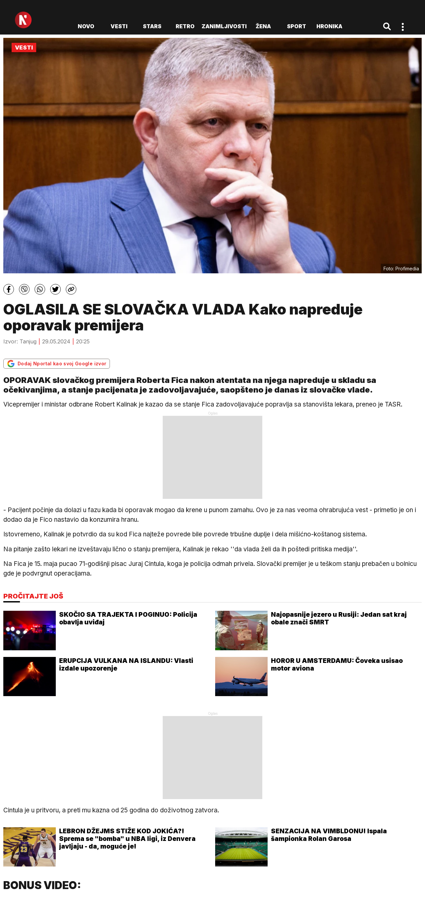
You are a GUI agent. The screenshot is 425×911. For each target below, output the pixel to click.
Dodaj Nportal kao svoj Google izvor (56, 364)
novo (86, 26)
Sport (296, 26)
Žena (263, 26)
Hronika (329, 26)
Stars (152, 26)
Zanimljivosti (224, 26)
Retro (185, 26)
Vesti (119, 26)
